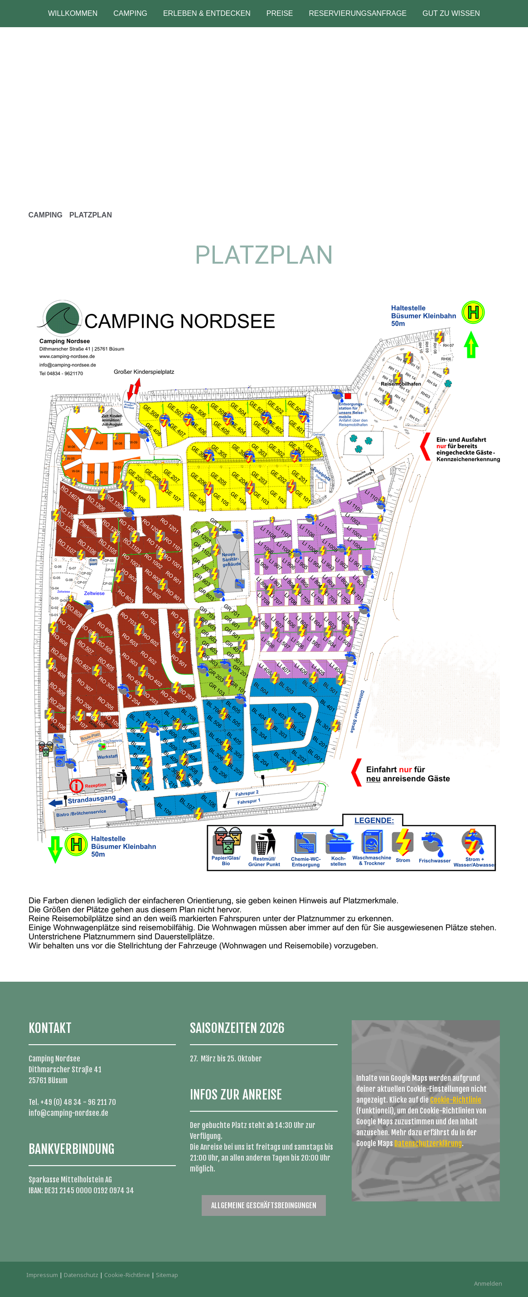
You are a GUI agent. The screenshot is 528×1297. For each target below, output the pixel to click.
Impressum (42, 1275)
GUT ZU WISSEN (451, 13)
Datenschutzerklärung (428, 1143)
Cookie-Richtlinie (455, 1099)
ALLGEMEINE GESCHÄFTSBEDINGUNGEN (263, 1205)
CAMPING (130, 13)
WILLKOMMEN (72, 13)
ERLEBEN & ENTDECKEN (207, 13)
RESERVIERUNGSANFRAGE (358, 13)
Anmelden (488, 1283)
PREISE (279, 13)
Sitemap (167, 1275)
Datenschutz (81, 1275)
